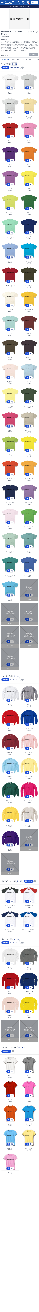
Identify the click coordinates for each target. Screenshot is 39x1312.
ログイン (34, 2)
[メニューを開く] (2, 2)
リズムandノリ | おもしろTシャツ (19, 6)
